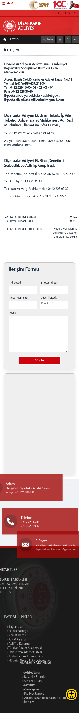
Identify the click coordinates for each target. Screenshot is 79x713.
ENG (67, 13)
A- (68, 39)
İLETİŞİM (13, 39)
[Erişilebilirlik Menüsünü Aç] (71, 694)
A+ (75, 39)
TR (75, 13)
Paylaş (49, 39)
